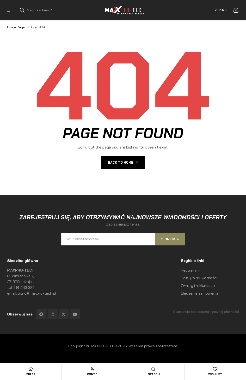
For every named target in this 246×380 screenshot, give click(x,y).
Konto (92, 374)
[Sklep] (31, 369)
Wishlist (215, 374)
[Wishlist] (215, 369)
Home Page (16, 27)
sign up (170, 239)
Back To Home (123, 162)
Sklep (30, 374)
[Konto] (92, 369)
